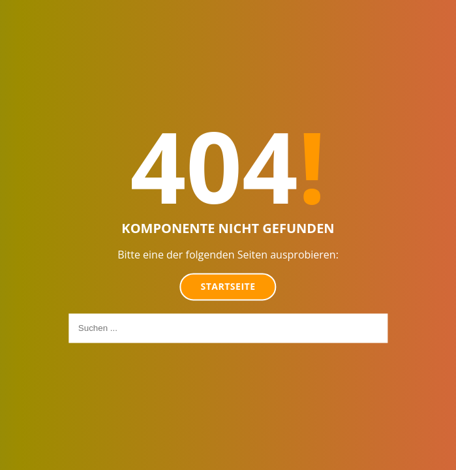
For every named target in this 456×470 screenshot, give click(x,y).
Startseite (228, 286)
